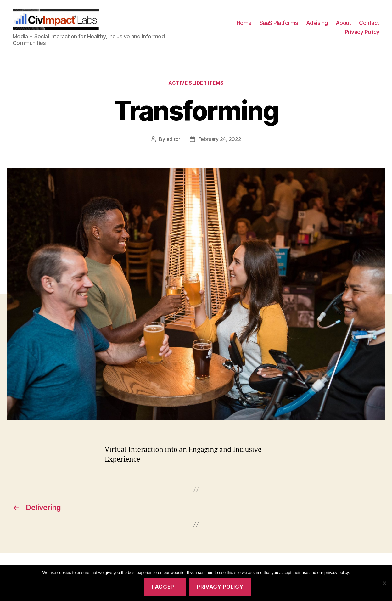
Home (244, 26)
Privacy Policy (362, 35)
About (343, 26)
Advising (317, 26)
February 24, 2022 (219, 146)
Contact (369, 26)
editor (173, 146)
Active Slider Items (195, 90)
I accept (165, 587)
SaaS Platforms (279, 26)
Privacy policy (220, 587)
